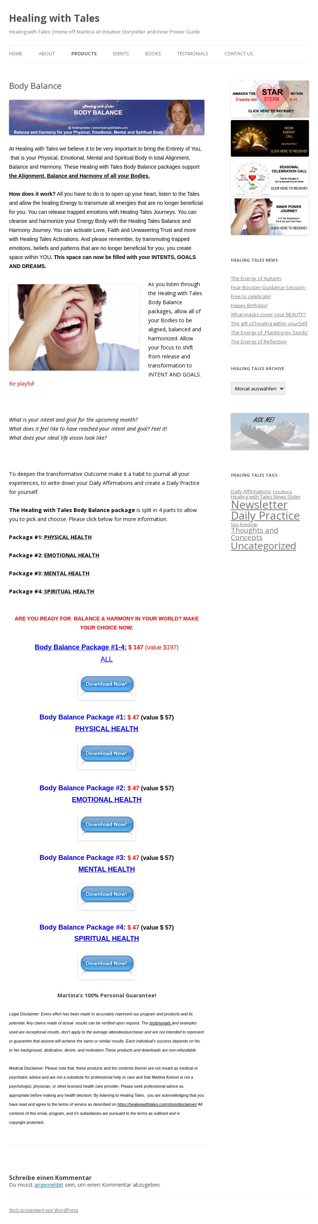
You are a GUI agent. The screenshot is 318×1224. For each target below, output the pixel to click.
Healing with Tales (54, 18)
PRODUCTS (84, 53)
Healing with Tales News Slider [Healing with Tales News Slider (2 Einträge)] (266, 496)
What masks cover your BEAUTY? (268, 314)
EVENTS (121, 53)
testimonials (160, 1023)
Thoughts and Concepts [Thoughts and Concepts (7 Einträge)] (254, 533)
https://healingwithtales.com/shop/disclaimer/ (157, 1104)
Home (15, 53)
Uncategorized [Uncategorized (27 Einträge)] (263, 545)
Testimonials (192, 53)
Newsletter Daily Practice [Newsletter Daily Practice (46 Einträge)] (265, 510)
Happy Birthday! (249, 305)
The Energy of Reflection (259, 341)
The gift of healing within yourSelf (269, 323)
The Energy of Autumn (256, 278)
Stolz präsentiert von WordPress (43, 1210)
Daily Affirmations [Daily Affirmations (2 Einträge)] (251, 491)
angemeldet (48, 1184)
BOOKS (153, 53)
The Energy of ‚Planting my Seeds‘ (269, 332)
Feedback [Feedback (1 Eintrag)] (282, 491)
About (47, 53)
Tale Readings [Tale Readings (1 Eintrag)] (244, 524)
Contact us (238, 53)
